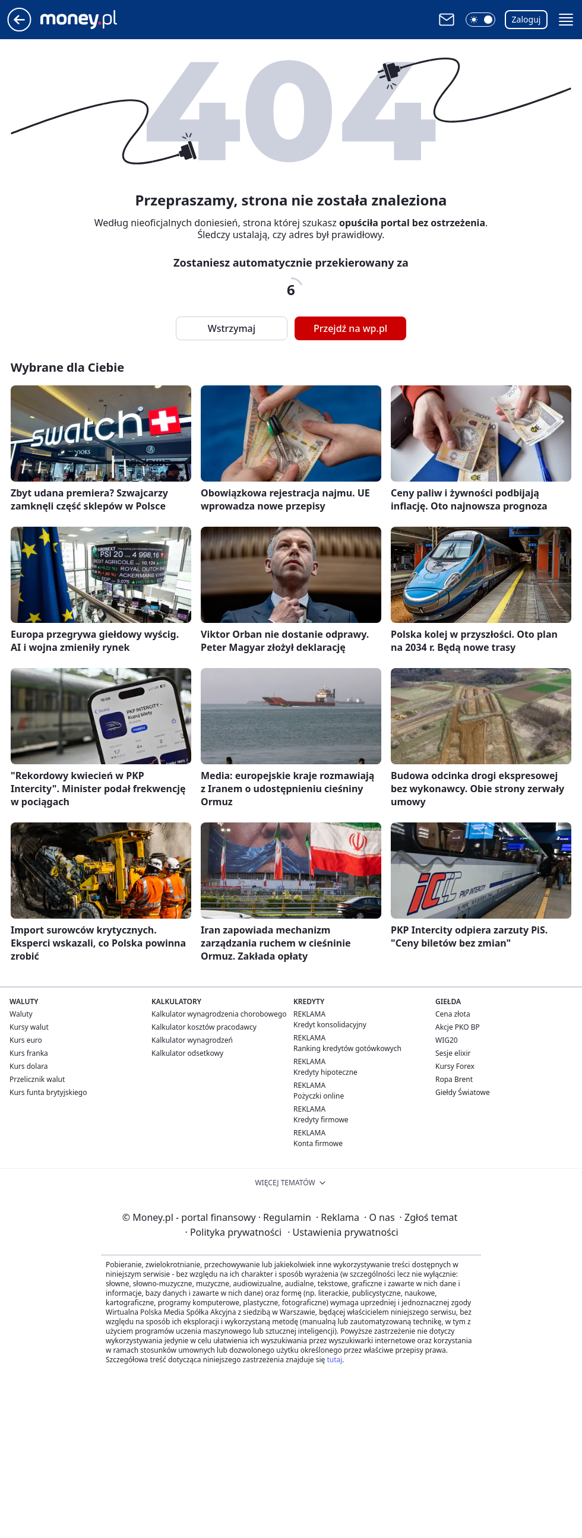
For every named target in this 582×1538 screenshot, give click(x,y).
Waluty (21, 1014)
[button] (480, 19)
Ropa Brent (454, 1079)
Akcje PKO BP (457, 1027)
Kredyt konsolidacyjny (329, 1025)
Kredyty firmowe (321, 1120)
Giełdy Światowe (462, 1092)
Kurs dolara (29, 1066)
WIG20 (446, 1040)
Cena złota (452, 1014)
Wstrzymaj (231, 328)
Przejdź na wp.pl (350, 328)
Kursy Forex (455, 1066)
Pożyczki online (318, 1096)
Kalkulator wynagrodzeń (192, 1040)
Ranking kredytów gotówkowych (347, 1048)
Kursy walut (29, 1027)
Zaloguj (526, 19)
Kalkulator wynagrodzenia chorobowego (218, 1014)
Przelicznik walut (37, 1079)
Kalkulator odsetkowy (187, 1053)
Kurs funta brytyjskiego (48, 1092)
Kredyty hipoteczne (325, 1072)
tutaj (334, 1360)
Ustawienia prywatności (342, 1232)
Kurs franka (29, 1053)
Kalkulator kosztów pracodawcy (204, 1027)
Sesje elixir (452, 1053)
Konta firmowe (318, 1143)
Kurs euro (26, 1040)
